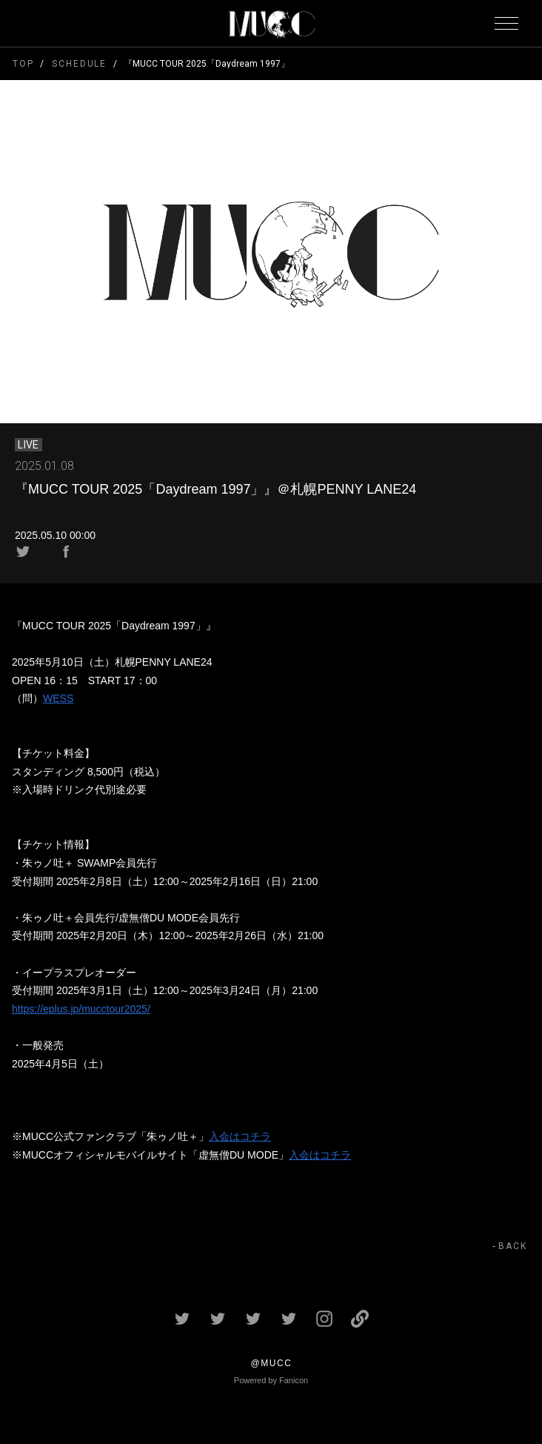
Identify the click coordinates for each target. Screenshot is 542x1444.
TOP (23, 63)
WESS (58, 698)
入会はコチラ (240, 1136)
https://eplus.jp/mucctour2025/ (81, 1009)
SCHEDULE (79, 63)
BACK (512, 1246)
